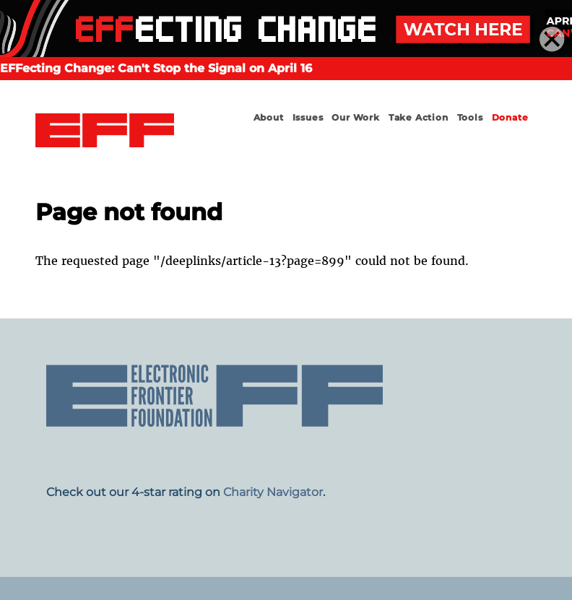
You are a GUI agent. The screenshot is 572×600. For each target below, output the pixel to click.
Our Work (355, 117)
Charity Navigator (273, 492)
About (269, 117)
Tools (470, 117)
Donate (510, 117)
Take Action (418, 117)
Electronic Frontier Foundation (104, 130)
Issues (308, 117)
